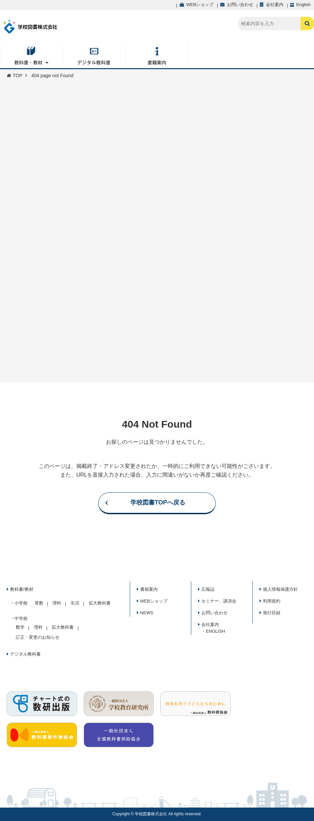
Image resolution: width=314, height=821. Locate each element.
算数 (39, 603)
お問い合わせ (214, 612)
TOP (15, 75)
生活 (75, 603)
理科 (56, 603)
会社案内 (210, 624)
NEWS (146, 612)
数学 (20, 627)
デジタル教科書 (25, 654)
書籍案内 (149, 589)
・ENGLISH (213, 631)
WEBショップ (154, 600)
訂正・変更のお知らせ (38, 637)
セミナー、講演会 (218, 600)
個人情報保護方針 (280, 589)
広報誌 (207, 589)
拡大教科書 (100, 603)
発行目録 (271, 612)
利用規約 (271, 600)
